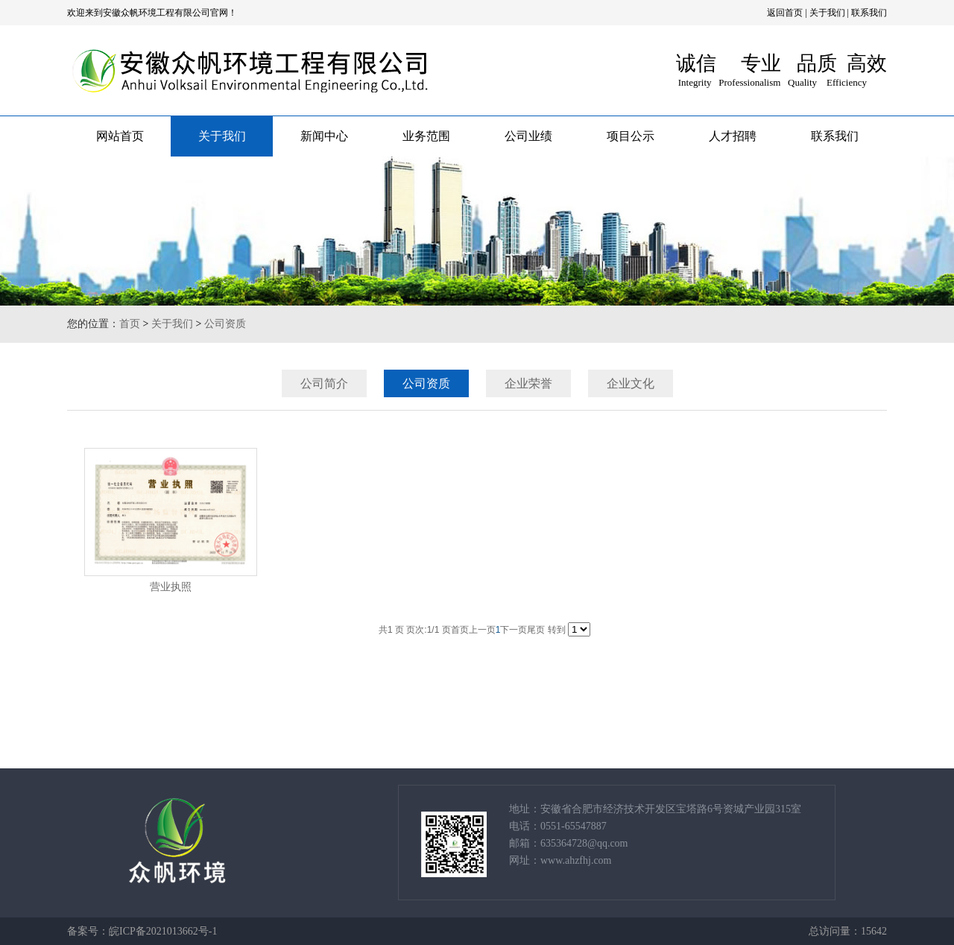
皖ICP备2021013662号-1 (163, 931)
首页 (129, 323)
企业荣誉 (528, 383)
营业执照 (171, 586)
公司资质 (225, 323)
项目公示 (630, 136)
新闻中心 (324, 136)
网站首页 (120, 136)
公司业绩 (528, 136)
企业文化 (630, 383)
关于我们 (827, 12)
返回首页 (785, 12)
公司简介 (324, 383)
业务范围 (426, 136)
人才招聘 (732, 136)
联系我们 (869, 12)
